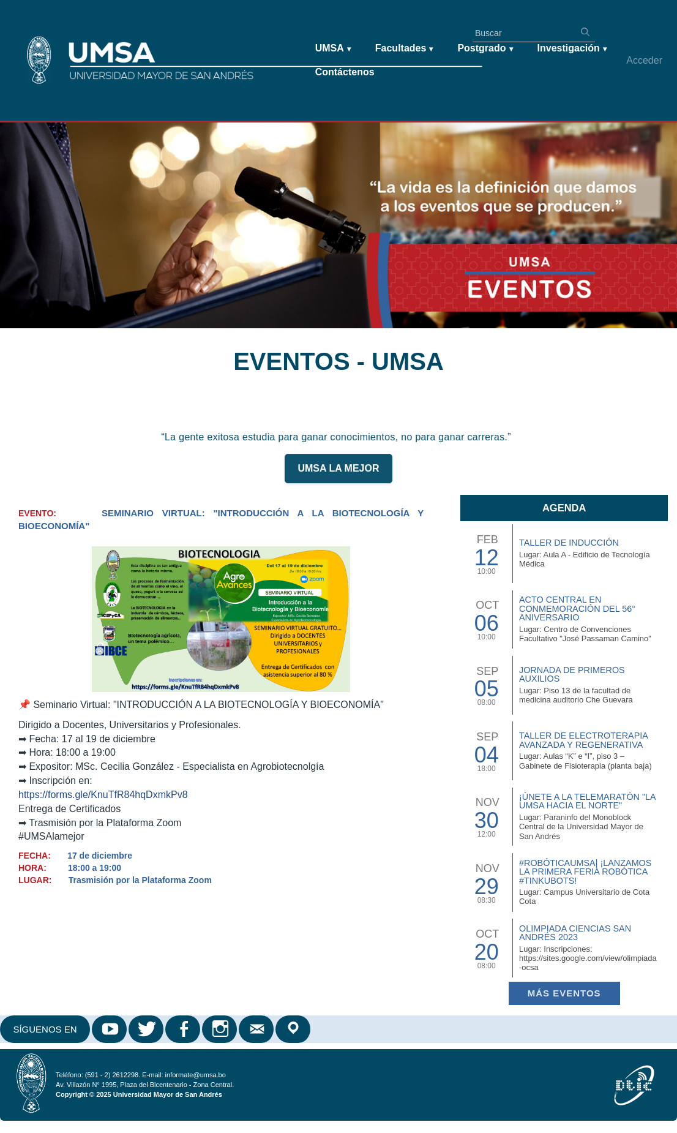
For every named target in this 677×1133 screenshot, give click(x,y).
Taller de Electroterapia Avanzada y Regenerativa (583, 740)
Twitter (147, 1029)
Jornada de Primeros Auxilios (572, 674)
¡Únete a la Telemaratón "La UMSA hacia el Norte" (587, 801)
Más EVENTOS (564, 993)
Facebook (183, 1029)
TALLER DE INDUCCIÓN (569, 543)
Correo (257, 1029)
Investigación (572, 49)
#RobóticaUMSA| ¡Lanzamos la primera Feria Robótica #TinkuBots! (585, 872)
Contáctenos (345, 72)
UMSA (333, 49)
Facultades (404, 49)
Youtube (110, 1029)
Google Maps (293, 1029)
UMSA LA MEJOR (338, 474)
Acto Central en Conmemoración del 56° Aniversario (577, 608)
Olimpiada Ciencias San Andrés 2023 (575, 933)
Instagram (220, 1029)
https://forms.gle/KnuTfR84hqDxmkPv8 (103, 794)
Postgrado (484, 49)
